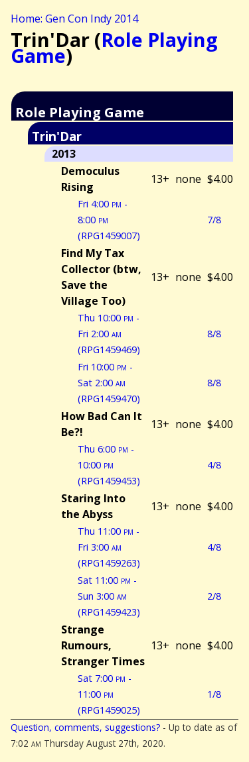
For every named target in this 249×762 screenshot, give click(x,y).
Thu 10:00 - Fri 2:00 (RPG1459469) (109, 333)
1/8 (214, 694)
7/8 (214, 219)
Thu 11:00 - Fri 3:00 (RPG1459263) (109, 547)
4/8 (214, 465)
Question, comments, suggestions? (85, 727)
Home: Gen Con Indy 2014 (74, 18)
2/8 (214, 596)
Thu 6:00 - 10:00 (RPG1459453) (109, 465)
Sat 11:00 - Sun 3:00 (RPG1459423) (109, 596)
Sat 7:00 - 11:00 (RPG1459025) (109, 694)
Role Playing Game (114, 47)
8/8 (214, 333)
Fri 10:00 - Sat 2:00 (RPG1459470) (109, 382)
